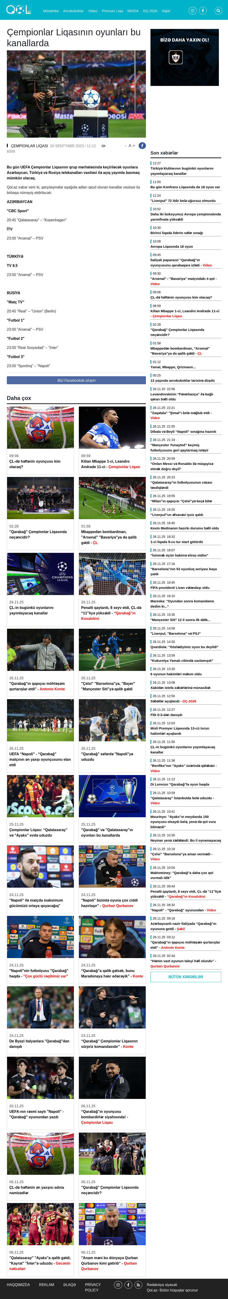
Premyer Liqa (112, 11)
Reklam (46, 1285)
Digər (166, 11)
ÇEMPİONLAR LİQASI (29, 146)
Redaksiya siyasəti (162, 1285)
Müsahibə (51, 11)
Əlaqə (69, 1285)
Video (92, 11)
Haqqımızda (18, 1285)
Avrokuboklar (73, 11)
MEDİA (133, 11)
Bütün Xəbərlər (185, 977)
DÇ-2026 (150, 11)
